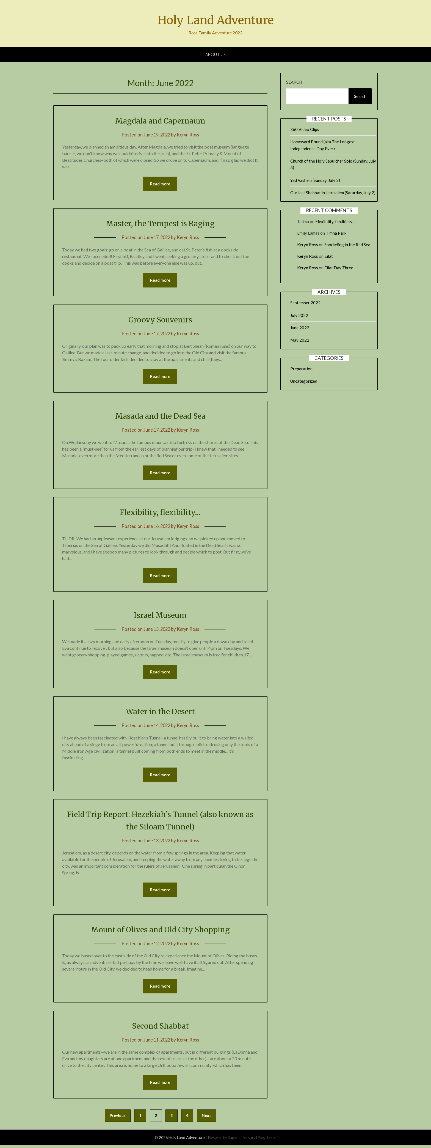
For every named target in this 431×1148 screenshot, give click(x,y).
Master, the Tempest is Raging (160, 223)
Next (206, 1118)
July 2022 (299, 315)
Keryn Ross (189, 135)
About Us (215, 54)
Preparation (301, 368)
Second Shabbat (160, 1028)
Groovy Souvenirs (160, 320)
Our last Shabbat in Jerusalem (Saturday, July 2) (332, 192)
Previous (118, 1118)
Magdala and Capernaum (160, 120)
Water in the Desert (160, 713)
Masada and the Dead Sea (160, 416)
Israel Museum (160, 616)
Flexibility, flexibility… (160, 513)
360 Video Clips (304, 129)
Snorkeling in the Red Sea (347, 244)
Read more (160, 184)
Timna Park (336, 233)
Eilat (328, 256)
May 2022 (299, 340)
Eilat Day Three (338, 267)
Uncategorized (303, 381)
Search (294, 82)
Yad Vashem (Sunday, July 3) (315, 180)
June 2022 (299, 327)
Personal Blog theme (259, 1140)
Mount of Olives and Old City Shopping (160, 931)
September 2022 (305, 302)
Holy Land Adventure (215, 19)
